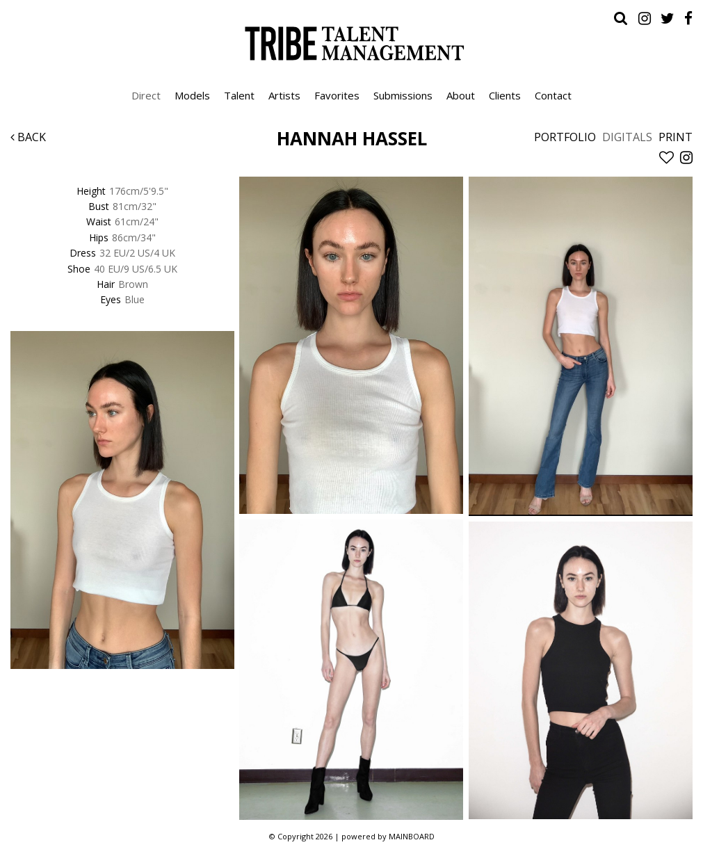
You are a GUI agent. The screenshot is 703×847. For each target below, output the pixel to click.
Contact (553, 95)
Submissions (403, 95)
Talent (239, 95)
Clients (505, 95)
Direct (146, 95)
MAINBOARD (412, 836)
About (460, 95)
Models (192, 95)
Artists (284, 95)
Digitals (627, 137)
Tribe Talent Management (352, 43)
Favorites (336, 95)
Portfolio (565, 137)
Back (28, 137)
